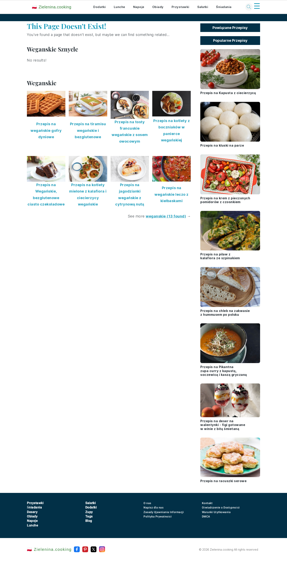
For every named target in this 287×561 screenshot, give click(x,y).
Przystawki (180, 7)
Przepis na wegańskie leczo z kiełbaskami (171, 194)
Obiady (158, 7)
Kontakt (207, 503)
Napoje (138, 7)
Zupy (89, 512)
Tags (89, 516)
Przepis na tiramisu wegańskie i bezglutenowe (88, 130)
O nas (147, 503)
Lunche (119, 7)
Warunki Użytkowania (216, 512)
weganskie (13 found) (166, 216)
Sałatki (202, 7)
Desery (32, 512)
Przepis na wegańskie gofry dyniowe (46, 130)
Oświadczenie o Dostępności (221, 507)
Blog (88, 521)
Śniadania (224, 7)
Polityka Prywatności (158, 516)
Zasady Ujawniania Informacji (164, 512)
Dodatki (99, 7)
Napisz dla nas (153, 507)
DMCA (206, 516)
